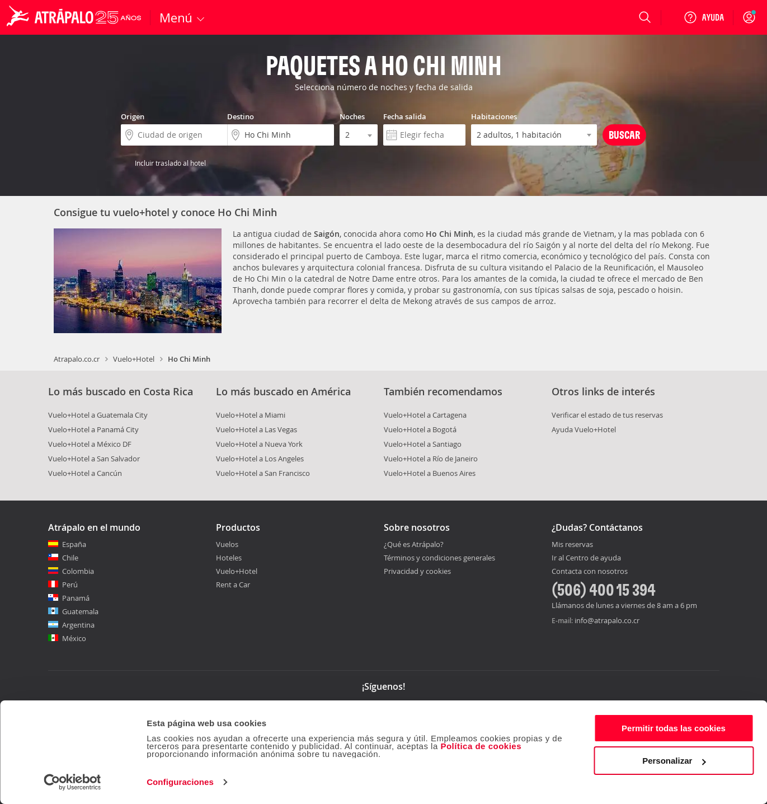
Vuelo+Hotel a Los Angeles (260, 459)
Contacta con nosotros (590, 571)
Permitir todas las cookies (674, 728)
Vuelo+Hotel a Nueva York (259, 444)
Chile (70, 558)
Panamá (76, 598)
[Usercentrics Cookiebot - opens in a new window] (72, 782)
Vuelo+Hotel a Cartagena (425, 415)
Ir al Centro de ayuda (586, 558)
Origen (132, 116)
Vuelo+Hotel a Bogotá (420, 429)
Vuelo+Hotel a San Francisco (263, 473)
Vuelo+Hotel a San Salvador (94, 459)
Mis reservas (572, 544)
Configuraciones (180, 782)
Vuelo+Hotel (133, 359)
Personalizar (673, 760)
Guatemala (80, 611)
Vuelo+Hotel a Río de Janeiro (431, 459)
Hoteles (229, 558)
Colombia (78, 571)
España (74, 544)
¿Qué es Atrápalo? (414, 544)
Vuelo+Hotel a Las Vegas (256, 429)
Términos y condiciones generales (439, 558)
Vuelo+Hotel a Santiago (423, 444)
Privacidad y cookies (417, 571)
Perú (70, 584)
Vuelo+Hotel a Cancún (85, 473)
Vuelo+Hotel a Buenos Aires (430, 473)
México (74, 638)
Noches (352, 116)
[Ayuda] (704, 17)
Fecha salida (404, 116)
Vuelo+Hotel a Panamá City (93, 429)
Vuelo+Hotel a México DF (89, 444)
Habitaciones (494, 116)
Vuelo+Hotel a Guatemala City (98, 415)
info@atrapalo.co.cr (607, 620)
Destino (240, 116)
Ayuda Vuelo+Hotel (584, 429)
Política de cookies (480, 746)
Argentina (78, 625)
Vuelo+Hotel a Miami (250, 415)
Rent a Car (233, 584)
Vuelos (227, 544)
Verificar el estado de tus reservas (607, 415)
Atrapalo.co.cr (77, 359)
